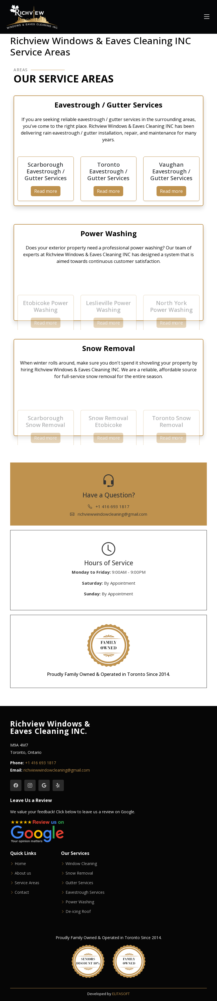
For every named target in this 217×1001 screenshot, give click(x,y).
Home (20, 864)
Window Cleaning (81, 864)
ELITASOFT (121, 993)
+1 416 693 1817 (108, 506)
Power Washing (80, 902)
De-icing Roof (78, 911)
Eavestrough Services (85, 892)
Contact (22, 892)
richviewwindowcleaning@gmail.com (108, 514)
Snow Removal (79, 873)
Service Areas (27, 883)
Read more (45, 191)
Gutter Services (79, 883)
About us (23, 873)
